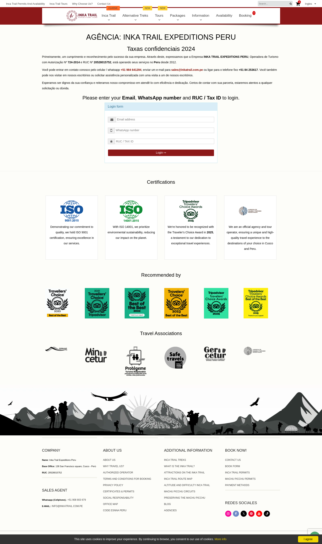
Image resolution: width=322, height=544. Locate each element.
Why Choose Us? (82, 3)
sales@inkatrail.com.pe (187, 69)
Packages (177, 15)
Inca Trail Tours (59, 3)
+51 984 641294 (131, 69)
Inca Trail (111, 12)
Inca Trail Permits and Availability (25, 3)
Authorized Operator (118, 472)
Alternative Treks (137, 12)
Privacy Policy (113, 485)
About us (109, 460)
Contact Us (103, 3)
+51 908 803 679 (77, 499)
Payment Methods (237, 485)
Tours (161, 12)
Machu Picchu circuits (179, 491)
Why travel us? (113, 466)
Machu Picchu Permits (240, 478)
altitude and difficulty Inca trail (187, 485)
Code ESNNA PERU (115, 510)
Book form (232, 466)
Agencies (170, 510)
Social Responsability (118, 497)
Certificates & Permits (118, 491)
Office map (110, 504)
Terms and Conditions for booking (127, 478)
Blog (167, 504)
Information (200, 15)
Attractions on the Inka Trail (184, 472)
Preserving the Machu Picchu (184, 497)
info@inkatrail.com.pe (67, 506)
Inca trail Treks (175, 460)
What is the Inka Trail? (179, 466)
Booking (247, 14)
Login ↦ (161, 152)
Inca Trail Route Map (178, 478)
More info (220, 539)
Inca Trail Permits (237, 472)
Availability (224, 15)
